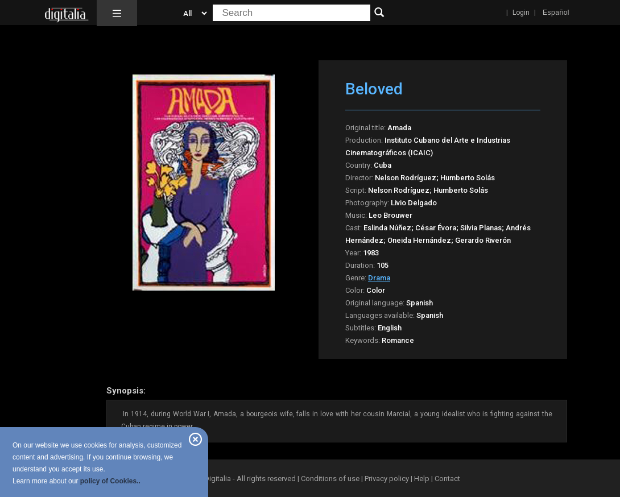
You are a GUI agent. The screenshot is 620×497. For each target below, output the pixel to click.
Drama (379, 278)
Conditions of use (331, 478)
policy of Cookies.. (110, 481)
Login (521, 12)
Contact (447, 478)
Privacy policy (387, 478)
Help (421, 478)
